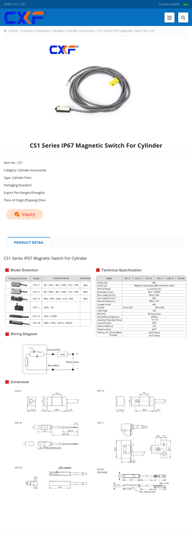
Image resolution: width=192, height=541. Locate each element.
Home (13, 31)
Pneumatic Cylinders (50, 31)
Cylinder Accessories (81, 31)
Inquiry (24, 214)
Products (26, 31)
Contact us (166, 4)
